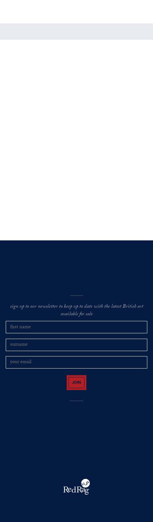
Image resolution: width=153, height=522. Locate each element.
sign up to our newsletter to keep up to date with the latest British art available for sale (76, 311)
